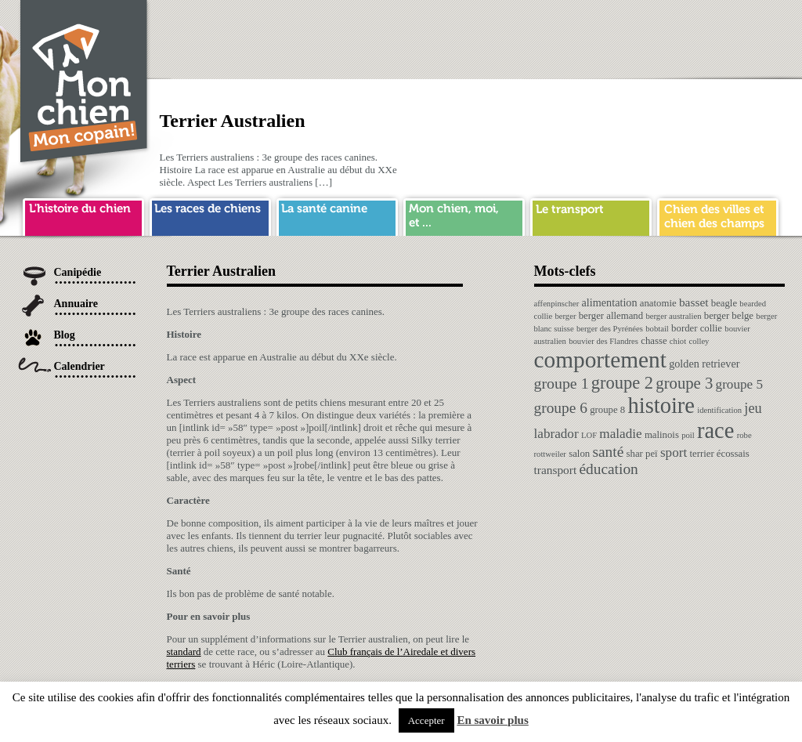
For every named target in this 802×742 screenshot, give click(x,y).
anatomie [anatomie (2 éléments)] (658, 303)
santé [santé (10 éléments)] (607, 451)
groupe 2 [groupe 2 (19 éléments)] (622, 383)
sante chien (337, 215)
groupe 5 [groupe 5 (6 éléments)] (740, 384)
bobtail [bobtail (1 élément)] (657, 328)
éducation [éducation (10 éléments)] (608, 469)
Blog (64, 335)
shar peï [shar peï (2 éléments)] (642, 453)
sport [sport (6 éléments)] (673, 452)
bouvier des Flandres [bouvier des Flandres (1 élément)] (603, 341)
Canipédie (78, 272)
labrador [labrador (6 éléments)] (556, 433)
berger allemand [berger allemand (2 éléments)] (611, 315)
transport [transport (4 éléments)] (555, 469)
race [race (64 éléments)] (715, 430)
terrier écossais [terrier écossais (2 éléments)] (719, 453)
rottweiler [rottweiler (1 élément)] (550, 454)
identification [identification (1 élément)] (719, 410)
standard (184, 651)
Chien (84, 83)
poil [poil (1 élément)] (688, 435)
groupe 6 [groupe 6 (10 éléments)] (560, 408)
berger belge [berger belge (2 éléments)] (728, 315)
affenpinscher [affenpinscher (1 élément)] (557, 303)
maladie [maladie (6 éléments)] (620, 433)
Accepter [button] (426, 720)
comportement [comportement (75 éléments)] (600, 359)
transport (591, 215)
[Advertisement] (500, 35)
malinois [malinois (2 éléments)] (662, 434)
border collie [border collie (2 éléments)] (696, 328)
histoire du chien (83, 215)
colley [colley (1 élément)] (698, 341)
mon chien (464, 215)
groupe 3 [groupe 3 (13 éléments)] (684, 383)
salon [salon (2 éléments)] (579, 453)
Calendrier (79, 366)
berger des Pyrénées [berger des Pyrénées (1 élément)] (609, 328)
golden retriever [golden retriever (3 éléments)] (704, 363)
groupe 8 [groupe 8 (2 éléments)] (607, 409)
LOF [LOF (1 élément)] (589, 435)
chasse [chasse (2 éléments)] (654, 340)
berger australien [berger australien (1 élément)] (673, 316)
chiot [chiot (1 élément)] (678, 341)
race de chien (210, 215)
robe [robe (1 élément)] (744, 435)
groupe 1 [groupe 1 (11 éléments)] (561, 383)
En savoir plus (492, 720)
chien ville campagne (717, 215)
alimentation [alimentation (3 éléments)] (610, 302)
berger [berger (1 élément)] (565, 316)
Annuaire (76, 303)
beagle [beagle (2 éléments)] (724, 303)
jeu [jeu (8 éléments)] (752, 408)
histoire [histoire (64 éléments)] (661, 405)
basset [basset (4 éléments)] (694, 302)
